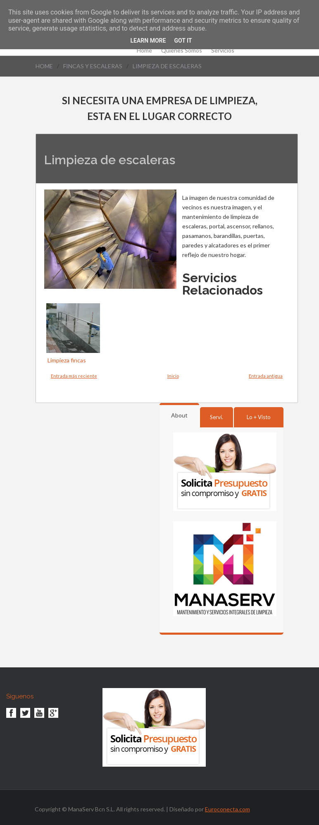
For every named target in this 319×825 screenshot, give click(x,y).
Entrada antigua (266, 376)
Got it (183, 40)
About (179, 415)
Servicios (222, 50)
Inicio (173, 376)
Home (144, 50)
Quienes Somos (181, 50)
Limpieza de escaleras (167, 66)
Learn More (148, 40)
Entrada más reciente (74, 376)
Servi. (216, 417)
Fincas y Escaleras (92, 66)
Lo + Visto (259, 417)
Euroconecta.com (227, 809)
